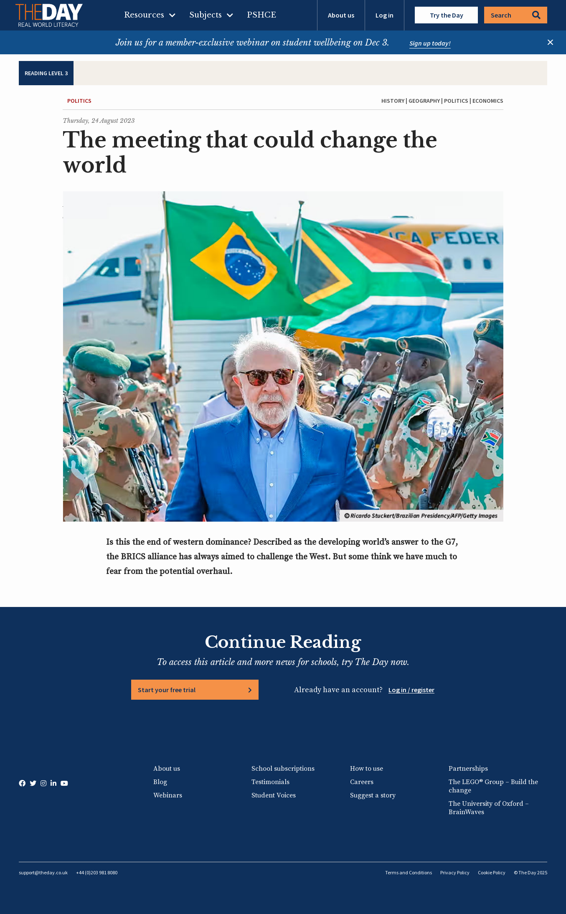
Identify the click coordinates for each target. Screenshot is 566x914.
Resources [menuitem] (144, 15)
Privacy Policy (455, 872)
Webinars (167, 795)
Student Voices (273, 795)
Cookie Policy (491, 872)
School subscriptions (283, 768)
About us (341, 15)
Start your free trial (166, 690)
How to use (366, 768)
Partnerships (468, 768)
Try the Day (446, 15)
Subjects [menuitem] (205, 15)
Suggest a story (373, 795)
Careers (361, 782)
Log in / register (411, 690)
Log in (384, 15)
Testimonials (270, 782)
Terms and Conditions (408, 872)
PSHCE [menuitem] (261, 15)
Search (516, 15)
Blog (160, 782)
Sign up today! (430, 43)
